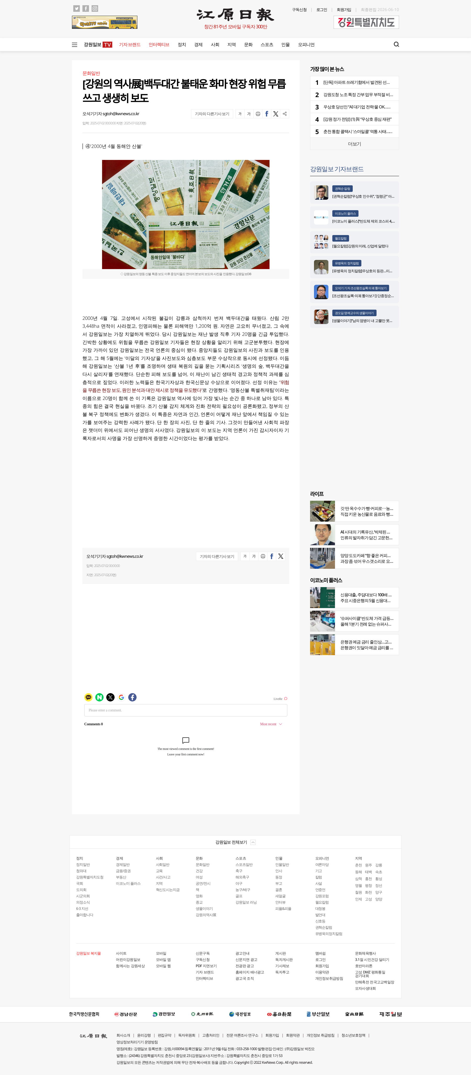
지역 (231, 44)
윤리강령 (144, 1035)
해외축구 (242, 877)
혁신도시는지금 (168, 889)
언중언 (320, 889)
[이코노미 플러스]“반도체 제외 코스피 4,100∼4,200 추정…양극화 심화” (384, 221)
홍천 (368, 878)
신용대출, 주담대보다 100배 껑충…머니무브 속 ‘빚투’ (384, 595)
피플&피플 (283, 908)
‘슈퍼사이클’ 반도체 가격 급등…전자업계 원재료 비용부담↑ (389, 618)
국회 (79, 883)
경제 (198, 44)
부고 (278, 883)
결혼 (278, 889)
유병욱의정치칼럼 (329, 933)
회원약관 (293, 1035)
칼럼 (318, 877)
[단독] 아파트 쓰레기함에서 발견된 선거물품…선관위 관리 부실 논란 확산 (385, 82)
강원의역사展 (206, 914)
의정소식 (83, 902)
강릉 (378, 864)
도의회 (81, 889)
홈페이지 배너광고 (250, 972)
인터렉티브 (159, 44)
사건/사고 (163, 877)
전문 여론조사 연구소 (242, 1035)
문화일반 (202, 864)
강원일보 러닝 (246, 902)
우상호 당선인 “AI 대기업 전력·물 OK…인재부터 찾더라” (369, 107)
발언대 (320, 914)
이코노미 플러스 (345, 213)
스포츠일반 (244, 864)
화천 (368, 892)
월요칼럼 (340, 238)
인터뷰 (280, 902)
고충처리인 (210, 1035)
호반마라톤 (364, 965)
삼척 (358, 878)
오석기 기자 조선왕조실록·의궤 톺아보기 (360, 288)
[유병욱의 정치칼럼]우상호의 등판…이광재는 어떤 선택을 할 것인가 (382, 270)
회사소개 (123, 1035)
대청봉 (320, 908)
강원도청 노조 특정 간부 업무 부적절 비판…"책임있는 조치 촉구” (377, 94)
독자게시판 (284, 959)
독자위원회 (186, 1035)
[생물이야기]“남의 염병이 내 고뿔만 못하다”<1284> (370, 320)
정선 (378, 885)
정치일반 (83, 864)
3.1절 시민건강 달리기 (372, 959)
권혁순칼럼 (323, 927)
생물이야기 (204, 908)
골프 (239, 895)
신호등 (320, 920)
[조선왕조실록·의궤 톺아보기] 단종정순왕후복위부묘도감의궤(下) (381, 295)
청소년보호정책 (353, 1035)
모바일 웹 (163, 965)
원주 (368, 864)
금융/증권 (123, 870)
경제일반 (123, 864)
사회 (215, 44)
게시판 (280, 953)
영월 (358, 885)
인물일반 (282, 864)
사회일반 (163, 864)
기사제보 (282, 965)
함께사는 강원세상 (130, 965)
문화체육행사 (365, 953)
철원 (358, 892)
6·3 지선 (82, 908)
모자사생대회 (365, 988)
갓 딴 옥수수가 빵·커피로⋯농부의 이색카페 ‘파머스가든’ (387, 508)
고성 (368, 898)
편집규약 (164, 1035)
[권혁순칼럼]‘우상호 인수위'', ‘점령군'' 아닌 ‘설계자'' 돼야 (373, 196)
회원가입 (344, 9)
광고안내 (242, 953)
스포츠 (267, 44)
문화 (248, 44)
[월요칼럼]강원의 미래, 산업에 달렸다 (360, 245)
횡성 (378, 878)
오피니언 (306, 44)
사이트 (121, 953)
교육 (159, 870)
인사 (278, 870)
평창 (368, 885)
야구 (239, 883)
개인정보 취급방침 (321, 1035)
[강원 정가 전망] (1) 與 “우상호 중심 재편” (357, 119)
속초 (378, 871)
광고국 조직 (245, 978)
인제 (358, 898)
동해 (358, 871)
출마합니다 (84, 914)
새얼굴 (280, 895)
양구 (378, 892)
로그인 (321, 9)
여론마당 (322, 864)
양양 (378, 898)
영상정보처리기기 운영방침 (137, 1041)
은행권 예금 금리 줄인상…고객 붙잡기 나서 (376, 642)
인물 (285, 44)
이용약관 (322, 972)
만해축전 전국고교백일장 (374, 981)
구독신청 (299, 9)
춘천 (358, 864)
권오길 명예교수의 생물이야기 (354, 313)
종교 (199, 902)
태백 (368, 871)
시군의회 (83, 895)
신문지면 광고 (246, 959)
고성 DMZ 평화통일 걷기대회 (370, 974)
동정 (278, 877)
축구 (239, 870)
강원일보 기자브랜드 (336, 168)
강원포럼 (322, 895)
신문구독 (203, 953)
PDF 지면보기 (206, 965)
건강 (199, 870)
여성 (199, 877)
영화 (199, 895)
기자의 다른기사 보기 (212, 113)
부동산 (121, 877)
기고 (318, 870)
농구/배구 (243, 889)
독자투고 (282, 972)
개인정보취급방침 (329, 978)
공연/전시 (203, 883)
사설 (318, 883)
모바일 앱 (163, 959)
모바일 (161, 953)
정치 (182, 44)
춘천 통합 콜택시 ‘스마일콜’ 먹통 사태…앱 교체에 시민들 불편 (374, 131)
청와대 (81, 870)
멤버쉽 (320, 953)
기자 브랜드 (129, 44)
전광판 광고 (245, 965)
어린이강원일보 (128, 959)
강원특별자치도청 (89, 877)
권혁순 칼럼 (342, 188)
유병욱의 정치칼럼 (347, 263)
